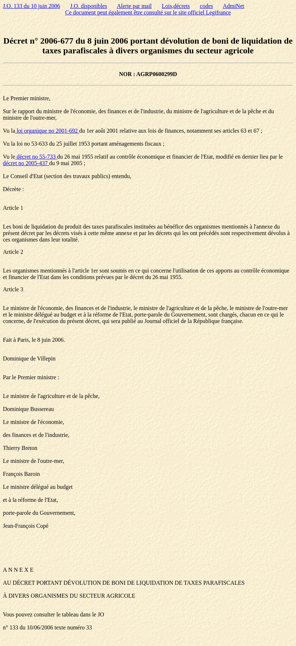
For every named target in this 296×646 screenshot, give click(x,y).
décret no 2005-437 (26, 163)
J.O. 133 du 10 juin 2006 (31, 6)
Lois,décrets (176, 6)
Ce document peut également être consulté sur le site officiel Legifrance (148, 12)
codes (206, 6)
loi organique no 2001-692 (47, 131)
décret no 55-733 (36, 157)
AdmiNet (234, 6)
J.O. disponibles (88, 6)
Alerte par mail (134, 6)
